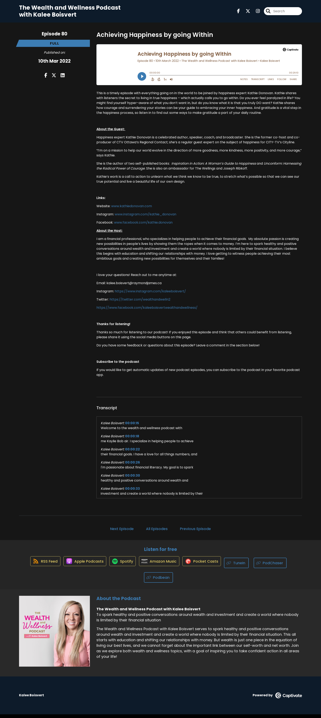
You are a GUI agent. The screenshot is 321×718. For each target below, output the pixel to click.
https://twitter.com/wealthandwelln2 (140, 303)
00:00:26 (132, 466)
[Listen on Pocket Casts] (205, 567)
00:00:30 (132, 479)
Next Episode (122, 532)
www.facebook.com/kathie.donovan (143, 226)
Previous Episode (195, 532)
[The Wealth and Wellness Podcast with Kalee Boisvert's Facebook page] (238, 13)
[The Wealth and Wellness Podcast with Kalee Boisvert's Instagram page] (255, 13)
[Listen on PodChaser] (276, 567)
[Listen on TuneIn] (242, 567)
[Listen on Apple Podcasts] (81, 566)
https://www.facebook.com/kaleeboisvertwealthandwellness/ (147, 311)
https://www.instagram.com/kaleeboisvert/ (150, 294)
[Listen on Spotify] (121, 567)
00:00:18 (132, 439)
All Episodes (157, 532)
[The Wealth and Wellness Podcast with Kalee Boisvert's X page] (245, 13)
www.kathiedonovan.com (131, 209)
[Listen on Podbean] (158, 581)
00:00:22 (132, 452)
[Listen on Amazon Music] (160, 566)
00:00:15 (132, 426)
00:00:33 (132, 492)
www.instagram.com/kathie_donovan (145, 217)
